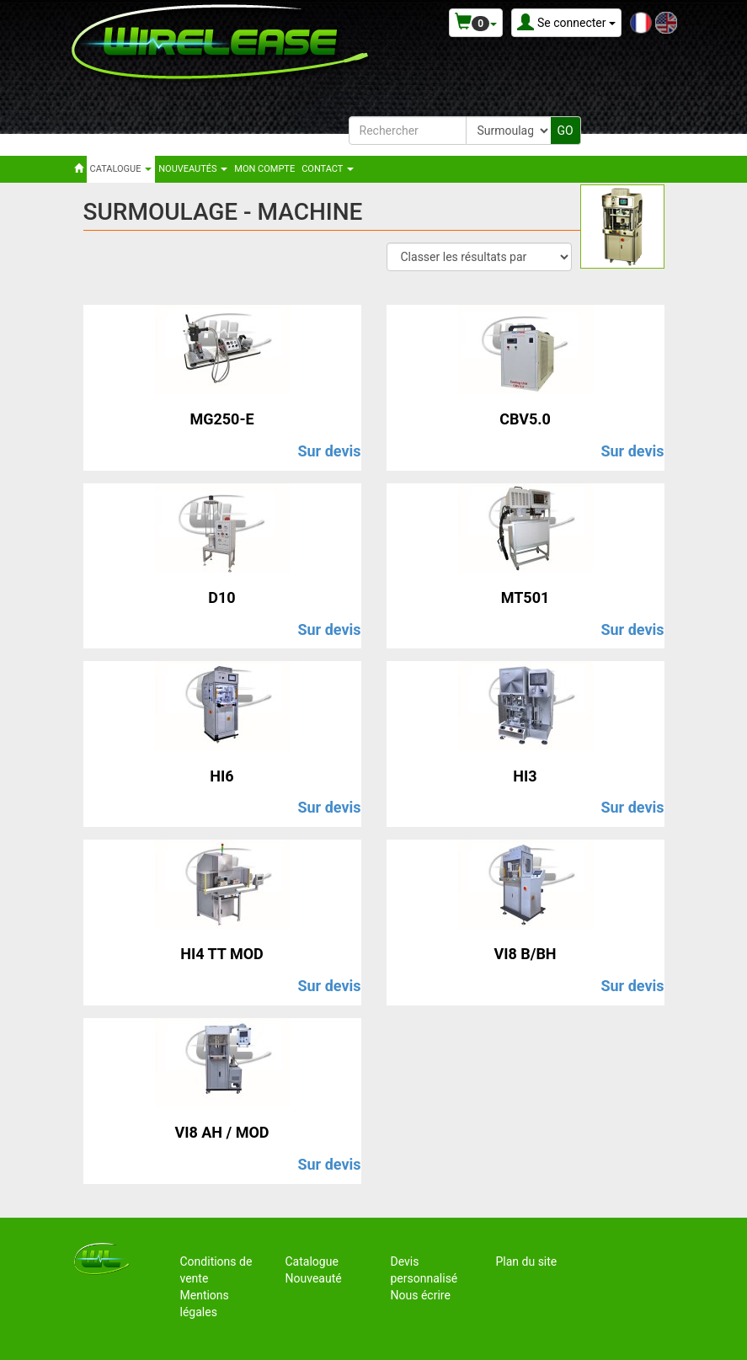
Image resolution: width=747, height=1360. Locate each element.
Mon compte (264, 168)
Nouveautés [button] (192, 168)
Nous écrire (421, 1295)
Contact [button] (327, 168)
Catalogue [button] (121, 168)
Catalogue (312, 1261)
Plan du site (527, 1261)
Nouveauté (313, 1278)
